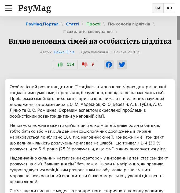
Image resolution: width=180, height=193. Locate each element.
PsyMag (34, 8)
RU (169, 8)
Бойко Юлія (64, 52)
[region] (90, 104)
